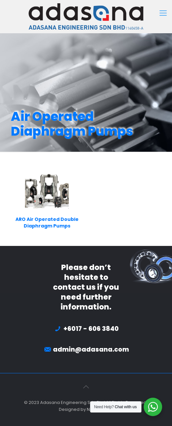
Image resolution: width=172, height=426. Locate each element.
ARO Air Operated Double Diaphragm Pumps (47, 222)
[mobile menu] (163, 13)
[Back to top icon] (86, 387)
